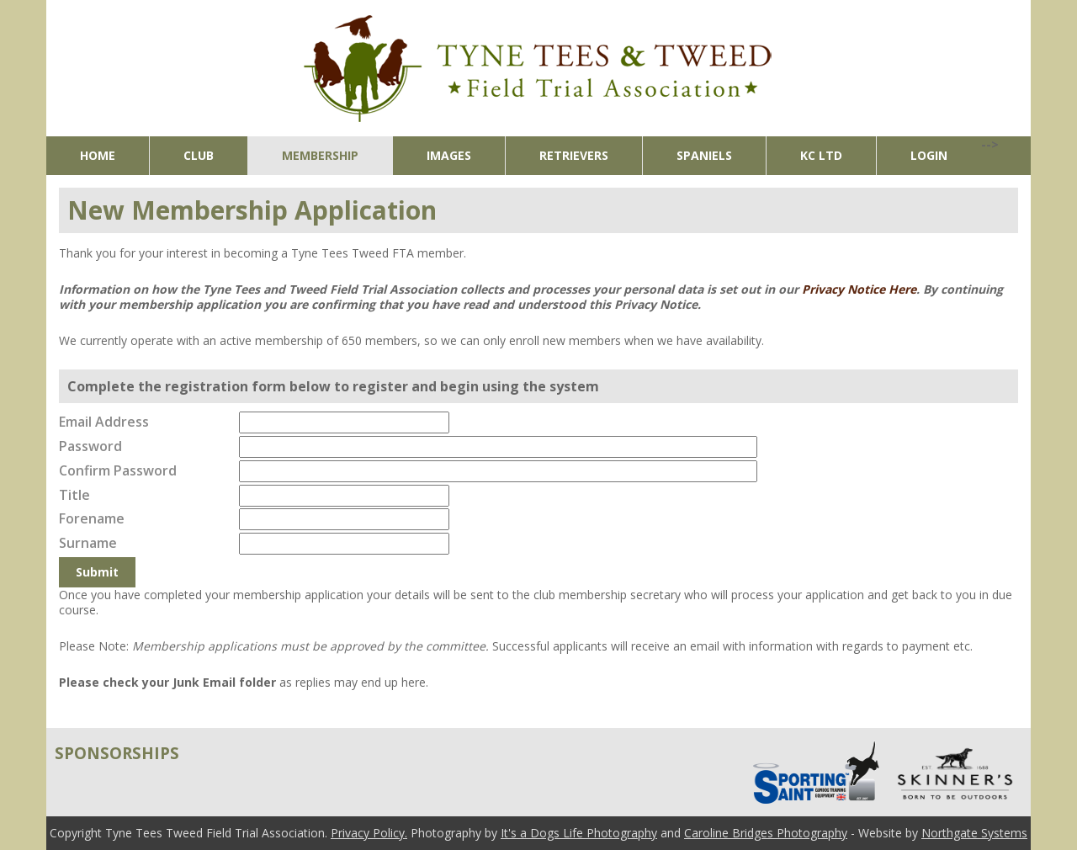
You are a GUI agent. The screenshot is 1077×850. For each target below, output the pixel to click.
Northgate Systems (974, 833)
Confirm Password (118, 470)
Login (928, 155)
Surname (88, 543)
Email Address (104, 421)
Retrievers (573, 155)
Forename (92, 518)
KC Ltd (821, 155)
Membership (320, 155)
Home (97, 155)
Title (74, 495)
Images (449, 155)
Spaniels (704, 155)
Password (90, 446)
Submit (97, 572)
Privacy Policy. (369, 833)
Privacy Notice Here (859, 289)
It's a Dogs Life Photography (579, 833)
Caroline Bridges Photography (765, 833)
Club (198, 155)
